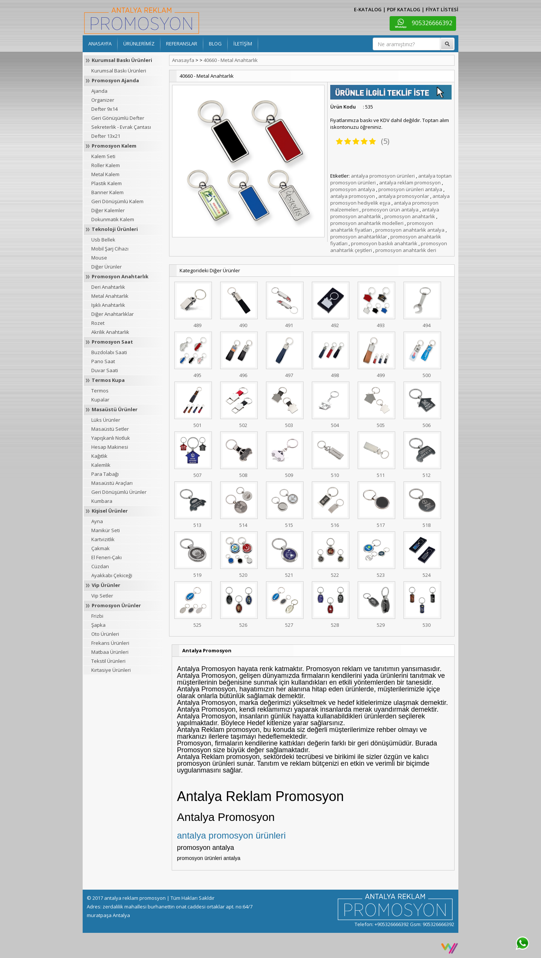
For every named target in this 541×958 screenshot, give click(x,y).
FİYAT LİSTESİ (442, 9)
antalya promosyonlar (403, 196)
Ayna (97, 521)
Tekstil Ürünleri (108, 661)
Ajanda (99, 91)
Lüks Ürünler (105, 419)
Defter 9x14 (104, 109)
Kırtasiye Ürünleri (111, 670)
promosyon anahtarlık (409, 216)
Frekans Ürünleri (110, 643)
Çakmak (100, 548)
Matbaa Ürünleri (109, 652)
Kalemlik (100, 465)
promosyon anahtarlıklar (358, 236)
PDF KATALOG (403, 9)
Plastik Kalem (106, 183)
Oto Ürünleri (105, 634)
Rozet (97, 323)
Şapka (98, 625)
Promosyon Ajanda (115, 80)
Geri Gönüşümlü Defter (117, 118)
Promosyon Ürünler (116, 605)
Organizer (102, 100)
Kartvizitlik (103, 539)
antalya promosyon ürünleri (383, 175)
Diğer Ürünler (106, 266)
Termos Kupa (108, 380)
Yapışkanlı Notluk (110, 437)
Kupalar (100, 399)
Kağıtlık (99, 456)
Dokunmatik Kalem (112, 219)
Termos (100, 390)
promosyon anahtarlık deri (405, 250)
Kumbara (101, 501)
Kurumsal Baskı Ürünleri (122, 60)
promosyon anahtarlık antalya (409, 229)
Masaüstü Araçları (112, 483)
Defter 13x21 (105, 136)
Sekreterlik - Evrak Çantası (121, 127)
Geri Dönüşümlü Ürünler (119, 492)
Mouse (99, 257)
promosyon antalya (352, 189)
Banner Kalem (107, 192)
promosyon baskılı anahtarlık (384, 243)
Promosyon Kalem (114, 145)
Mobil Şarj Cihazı (109, 248)
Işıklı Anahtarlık (108, 305)
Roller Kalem (105, 165)
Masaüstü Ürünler (115, 409)
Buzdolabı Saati (109, 352)
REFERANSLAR (181, 43)
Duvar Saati (104, 370)
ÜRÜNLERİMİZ (138, 43)
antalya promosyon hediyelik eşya (390, 199)
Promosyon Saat (112, 341)
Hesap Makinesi (109, 447)
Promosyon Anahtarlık (120, 276)
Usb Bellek (103, 239)
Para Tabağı (105, 474)
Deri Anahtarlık (108, 287)
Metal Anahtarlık (109, 296)
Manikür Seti (105, 530)
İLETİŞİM (242, 43)
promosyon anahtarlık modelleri (366, 223)
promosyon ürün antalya (390, 209)
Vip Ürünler (106, 585)
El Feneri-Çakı (106, 557)
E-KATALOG (368, 9)
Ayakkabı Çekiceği (111, 575)
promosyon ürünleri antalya (410, 189)
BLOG (215, 43)
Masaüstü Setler (110, 428)
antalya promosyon (352, 196)
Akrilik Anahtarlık (110, 332)
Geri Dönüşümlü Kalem (117, 201)
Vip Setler (102, 595)
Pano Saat (103, 361)
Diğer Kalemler (108, 210)
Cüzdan (100, 566)
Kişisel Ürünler (110, 510)
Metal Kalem (105, 174)
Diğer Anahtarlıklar (112, 314)
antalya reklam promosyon (410, 182)
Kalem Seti (103, 156)
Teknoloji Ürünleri (115, 229)
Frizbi (97, 616)
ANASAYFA (100, 43)
